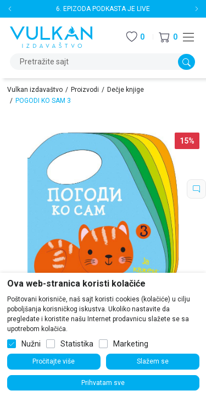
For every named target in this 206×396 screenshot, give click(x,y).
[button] (168, 37)
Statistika (76, 344)
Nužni (31, 344)
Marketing (130, 344)
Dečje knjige (125, 90)
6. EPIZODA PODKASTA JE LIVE (103, 9)
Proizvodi (85, 90)
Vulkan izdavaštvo (35, 90)
